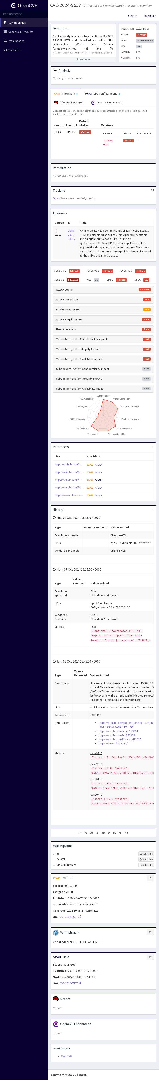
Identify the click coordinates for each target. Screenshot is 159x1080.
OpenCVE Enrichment (107, 103)
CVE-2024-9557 (65, 5)
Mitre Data (66, 93)
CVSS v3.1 (100, 271)
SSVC (142, 280)
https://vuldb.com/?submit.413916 (76, 487)
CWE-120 (66, 1056)
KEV (93, 280)
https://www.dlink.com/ (69, 495)
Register (150, 15)
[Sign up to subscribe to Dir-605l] (146, 859)
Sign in (132, 15)
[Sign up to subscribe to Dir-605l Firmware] (146, 865)
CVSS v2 (66, 280)
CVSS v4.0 (67, 271)
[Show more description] (83, 59)
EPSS (117, 280)
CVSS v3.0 (133, 271)
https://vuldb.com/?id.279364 (73, 480)
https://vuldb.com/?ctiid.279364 (74, 472)
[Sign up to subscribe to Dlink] (146, 853)
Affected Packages (68, 103)
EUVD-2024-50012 (71, 235)
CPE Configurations (102, 93)
